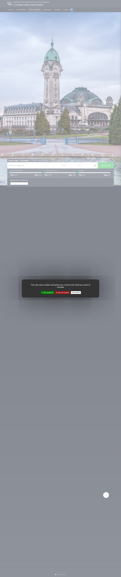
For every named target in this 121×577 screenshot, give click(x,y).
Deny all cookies (62, 292)
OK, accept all (47, 292)
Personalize (76, 292)
